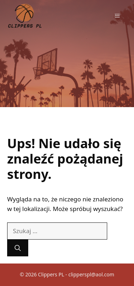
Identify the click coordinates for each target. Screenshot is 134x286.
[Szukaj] (17, 248)
